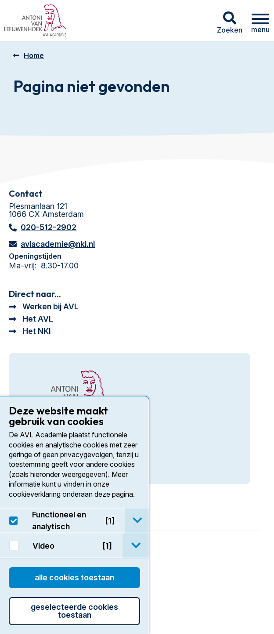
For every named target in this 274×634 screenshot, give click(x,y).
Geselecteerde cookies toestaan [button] (74, 610)
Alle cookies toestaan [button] (74, 577)
